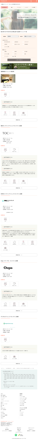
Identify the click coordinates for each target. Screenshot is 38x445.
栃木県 (27, 376)
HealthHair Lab (4, 1)
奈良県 (22, 378)
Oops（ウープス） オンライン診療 (9, 262)
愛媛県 (11, 379)
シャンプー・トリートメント (5, 402)
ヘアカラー (2, 401)
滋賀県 (11, 378)
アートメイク (19, 7)
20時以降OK (13, 387)
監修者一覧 (19, 430)
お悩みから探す (22, 406)
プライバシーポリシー (19, 433)
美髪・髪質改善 (3, 396)
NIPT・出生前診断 (3, 411)
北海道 (5, 376)
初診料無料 (31, 387)
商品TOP (21, 396)
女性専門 (21, 387)
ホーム (7, 429)
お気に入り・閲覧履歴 (4, 416)
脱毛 (1, 408)
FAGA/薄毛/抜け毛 (4, 7)
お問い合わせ (19, 429)
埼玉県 (33, 376)
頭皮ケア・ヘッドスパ (4, 405)
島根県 (28, 378)
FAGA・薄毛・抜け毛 (4, 398)
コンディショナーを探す (23, 399)
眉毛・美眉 (2, 406)
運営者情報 (7, 430)
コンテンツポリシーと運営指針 (7, 432)
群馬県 (30, 376)
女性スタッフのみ (26, 387)
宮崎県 (30, 379)
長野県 (28, 377)
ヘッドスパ (26, 7)
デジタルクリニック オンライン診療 (9, 318)
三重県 (8, 378)
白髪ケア (2, 403)
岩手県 (11, 376)
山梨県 (25, 377)
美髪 (11, 7)
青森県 (8, 376)
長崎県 (22, 379)
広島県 (34, 378)
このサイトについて (31, 429)
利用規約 (19, 432)
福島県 (22, 376)
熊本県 (25, 379)
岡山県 (31, 378)
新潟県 (14, 377)
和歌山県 (25, 378)
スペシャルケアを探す (23, 403)
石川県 (20, 377)
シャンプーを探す (22, 398)
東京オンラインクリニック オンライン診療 (11, 126)
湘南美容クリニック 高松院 (7, 71)
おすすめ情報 (3, 418)
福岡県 (16, 379)
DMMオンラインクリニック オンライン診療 (11, 194)
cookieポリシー (31, 430)
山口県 (5, 379)
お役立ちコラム (3, 409)
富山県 (17, 377)
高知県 (13, 379)
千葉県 (5, 377)
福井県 (22, 377)
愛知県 (5, 378)
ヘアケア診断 (3, 415)
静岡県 (34, 377)
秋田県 (16, 376)
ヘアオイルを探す (22, 402)
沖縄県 (5, 381)
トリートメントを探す (23, 401)
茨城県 (25, 376)
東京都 (8, 377)
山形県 (19, 376)
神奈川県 (11, 377)
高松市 (5, 384)
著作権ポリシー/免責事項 (31, 432)
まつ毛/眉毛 (33, 7)
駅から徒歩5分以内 (7, 387)
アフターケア (17, 387)
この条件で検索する (19, 59)
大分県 (27, 379)
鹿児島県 (33, 379)
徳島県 (8, 379)
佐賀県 (19, 379)
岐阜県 (31, 377)
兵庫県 (19, 378)
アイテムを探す (22, 405)
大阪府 (16, 378)
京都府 (13, 378)
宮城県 (13, 376)
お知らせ (2, 419)
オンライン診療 (6, 388)
